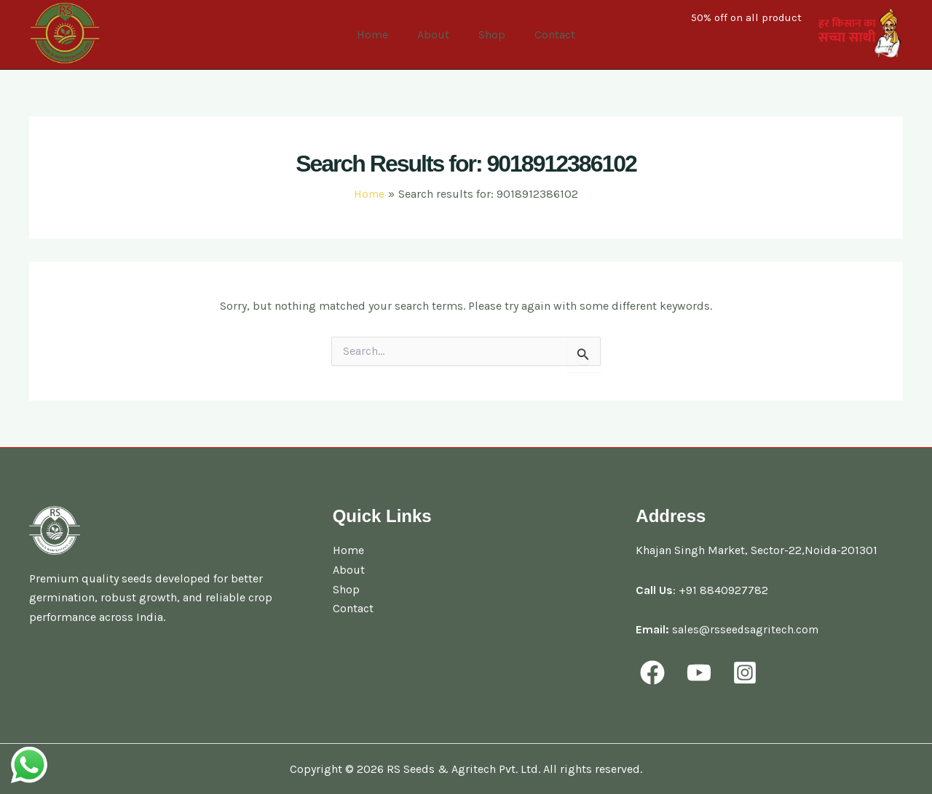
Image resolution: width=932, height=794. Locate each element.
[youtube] (702, 671)
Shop (488, 34)
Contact (546, 34)
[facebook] (655, 671)
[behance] (749, 671)
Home (381, 34)
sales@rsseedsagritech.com (746, 629)
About (436, 34)
